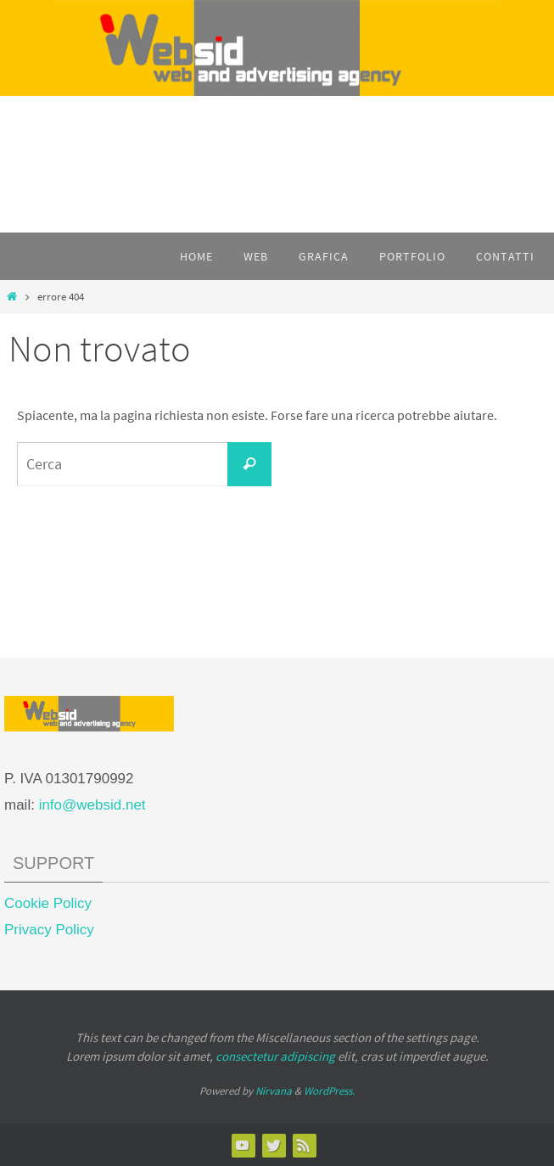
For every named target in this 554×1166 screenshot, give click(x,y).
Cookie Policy (48, 903)
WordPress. (329, 1091)
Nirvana (273, 1091)
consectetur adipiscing (275, 1056)
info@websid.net (92, 805)
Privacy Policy (49, 930)
